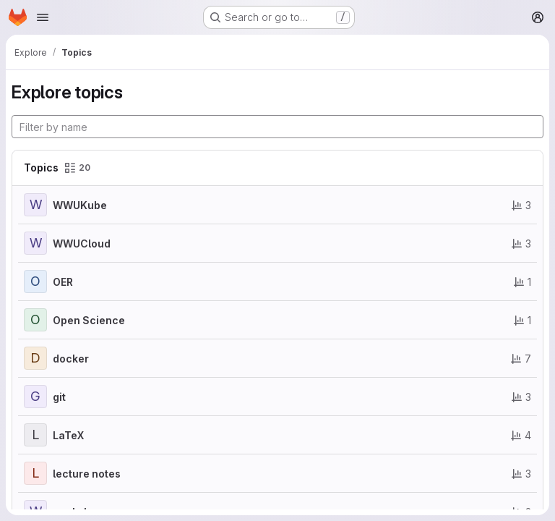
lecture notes (87, 473)
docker (71, 358)
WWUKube (80, 205)
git (59, 397)
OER (63, 282)
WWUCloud (82, 243)
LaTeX (68, 435)
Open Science (89, 320)
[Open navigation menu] (42, 17)
